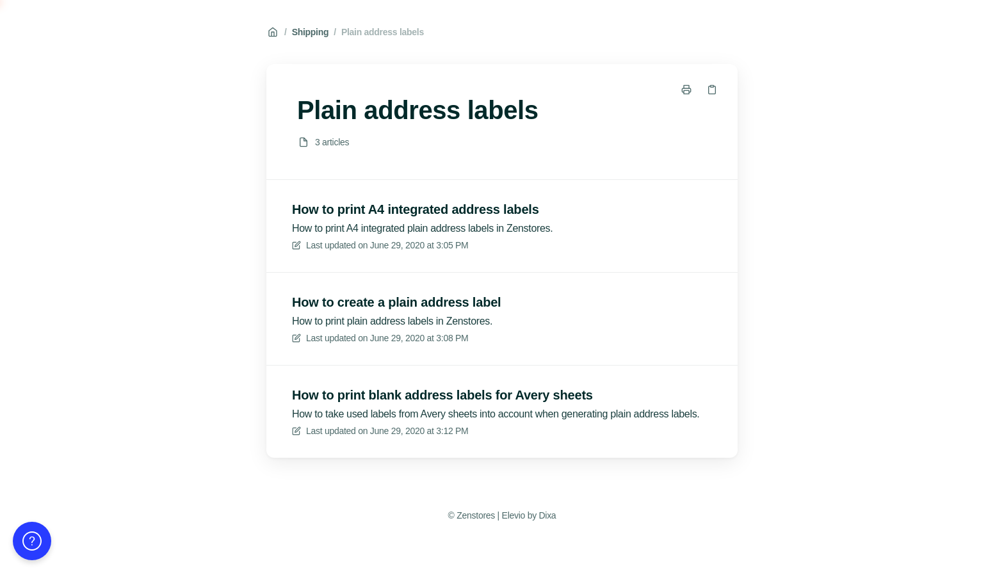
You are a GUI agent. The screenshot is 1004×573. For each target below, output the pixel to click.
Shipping (310, 32)
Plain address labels (382, 32)
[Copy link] (712, 89)
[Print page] (686, 89)
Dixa (547, 515)
